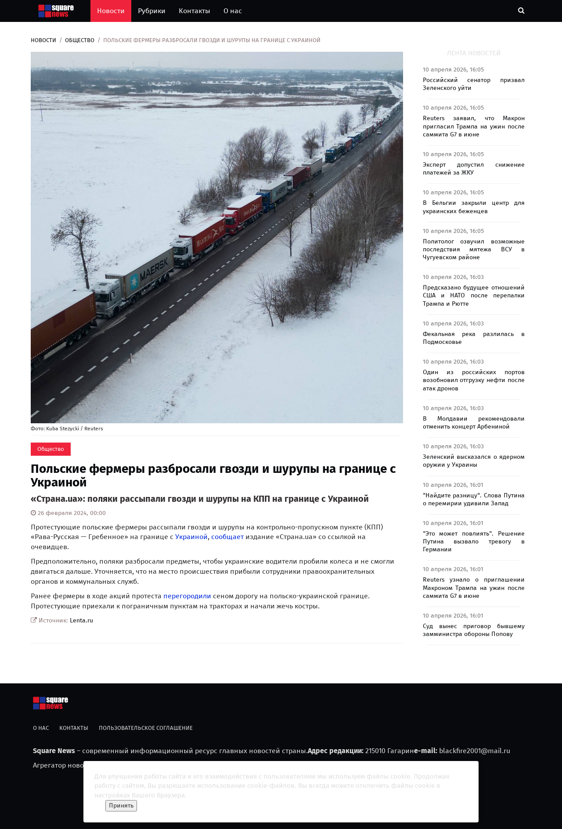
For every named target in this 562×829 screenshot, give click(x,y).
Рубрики (152, 11)
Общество (79, 40)
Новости (111, 11)
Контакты (194, 11)
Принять (121, 805)
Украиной (191, 536)
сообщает (227, 536)
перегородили (187, 596)
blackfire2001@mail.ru (474, 751)
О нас (232, 11)
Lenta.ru (81, 620)
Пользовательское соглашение (146, 728)
